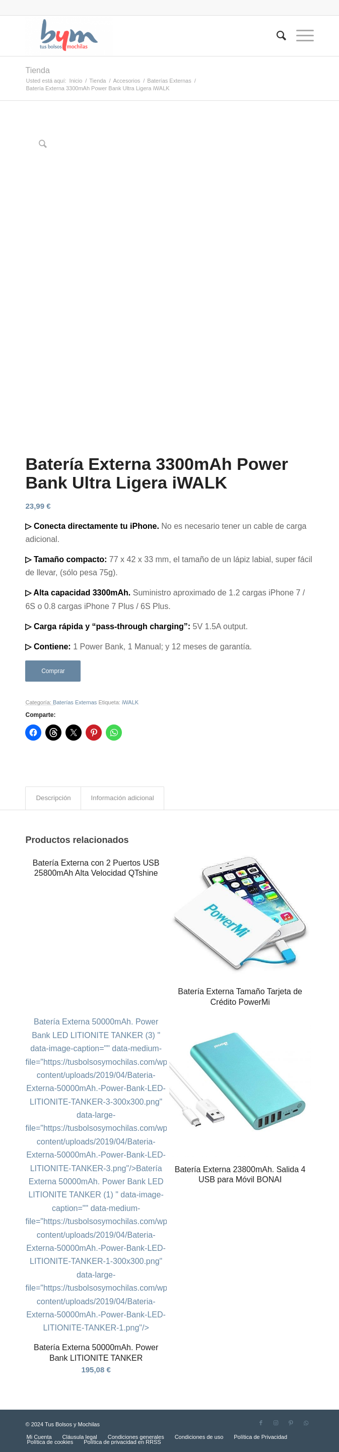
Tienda (37, 70)
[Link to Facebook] (260, 1422)
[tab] (53, 798)
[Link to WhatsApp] (306, 1422)
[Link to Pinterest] (291, 1422)
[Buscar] (276, 36)
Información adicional (122, 798)
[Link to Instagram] (276, 1422)
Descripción (53, 798)
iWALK (130, 702)
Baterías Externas (75, 702)
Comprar (53, 671)
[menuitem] (276, 36)
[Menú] (300, 36)
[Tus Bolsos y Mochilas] (140, 36)
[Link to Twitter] (245, 1422)
